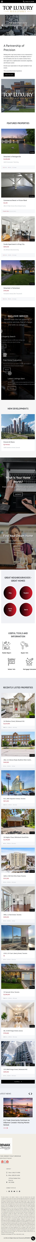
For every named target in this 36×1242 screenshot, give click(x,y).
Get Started (18, 27)
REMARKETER (28, 1238)
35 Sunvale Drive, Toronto (11, 992)
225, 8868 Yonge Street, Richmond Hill (15, 1069)
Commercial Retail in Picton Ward (15, 200)
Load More (18, 1081)
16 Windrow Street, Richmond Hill (13, 721)
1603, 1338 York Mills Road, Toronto (14, 876)
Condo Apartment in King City (14, 244)
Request (7, 384)
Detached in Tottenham (12, 288)
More (5, 1128)
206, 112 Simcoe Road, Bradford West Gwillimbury (18, 760)
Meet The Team (9, 74)
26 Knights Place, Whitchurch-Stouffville (15, 837)
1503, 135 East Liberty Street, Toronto (15, 953)
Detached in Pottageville (12, 157)
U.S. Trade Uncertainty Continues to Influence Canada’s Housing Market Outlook (16, 1122)
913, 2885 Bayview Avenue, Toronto (14, 799)
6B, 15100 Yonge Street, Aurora (13, 1031)
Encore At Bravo (9, 442)
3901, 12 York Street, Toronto (12, 915)
